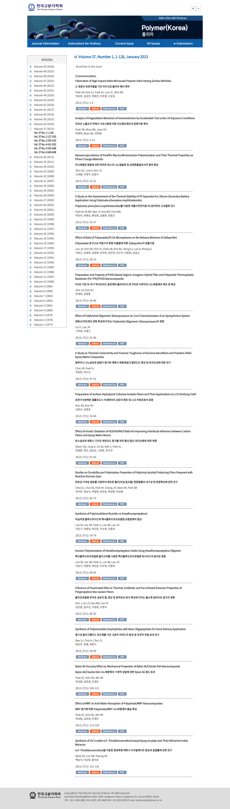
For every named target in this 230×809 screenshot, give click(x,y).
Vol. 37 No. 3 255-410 (45, 140)
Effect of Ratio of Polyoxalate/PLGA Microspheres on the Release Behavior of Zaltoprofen (126, 237)
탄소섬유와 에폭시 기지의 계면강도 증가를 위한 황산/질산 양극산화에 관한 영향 (116, 440)
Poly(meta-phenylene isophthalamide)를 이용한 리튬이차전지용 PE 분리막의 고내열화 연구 (125, 206)
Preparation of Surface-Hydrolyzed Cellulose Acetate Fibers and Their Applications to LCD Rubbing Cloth (135, 394)
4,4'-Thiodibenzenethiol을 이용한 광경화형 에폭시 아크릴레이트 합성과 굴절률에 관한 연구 (123, 750)
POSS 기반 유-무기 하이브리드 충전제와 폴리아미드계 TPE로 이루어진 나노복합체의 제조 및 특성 (125, 284)
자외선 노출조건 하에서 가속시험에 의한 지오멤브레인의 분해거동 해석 (111, 123)
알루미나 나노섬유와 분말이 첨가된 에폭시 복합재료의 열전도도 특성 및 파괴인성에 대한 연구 (123, 362)
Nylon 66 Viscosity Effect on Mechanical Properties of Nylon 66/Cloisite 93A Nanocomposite (127, 666)
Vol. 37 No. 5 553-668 (45, 148)
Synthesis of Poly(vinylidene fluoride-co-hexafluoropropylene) (111, 513)
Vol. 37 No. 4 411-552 (45, 144)
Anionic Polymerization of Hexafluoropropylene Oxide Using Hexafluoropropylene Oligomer (128, 550)
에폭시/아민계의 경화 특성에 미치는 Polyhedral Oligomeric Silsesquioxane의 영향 (119, 321)
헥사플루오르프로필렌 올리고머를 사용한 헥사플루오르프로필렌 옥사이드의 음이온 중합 (120, 556)
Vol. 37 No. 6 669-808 (45, 152)
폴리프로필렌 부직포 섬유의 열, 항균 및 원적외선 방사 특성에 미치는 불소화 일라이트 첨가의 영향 (125, 597)
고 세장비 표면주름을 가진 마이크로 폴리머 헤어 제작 (102, 86)
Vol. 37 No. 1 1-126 (44, 132)
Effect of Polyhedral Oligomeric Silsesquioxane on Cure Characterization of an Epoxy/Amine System (132, 315)
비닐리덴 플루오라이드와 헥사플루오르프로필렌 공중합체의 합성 (108, 519)
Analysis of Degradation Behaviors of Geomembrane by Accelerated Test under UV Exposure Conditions (135, 118)
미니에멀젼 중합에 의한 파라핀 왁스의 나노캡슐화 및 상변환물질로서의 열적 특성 (116, 164)
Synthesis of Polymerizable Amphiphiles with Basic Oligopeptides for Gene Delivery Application (130, 629)
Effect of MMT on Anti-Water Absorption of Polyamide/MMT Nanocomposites (119, 703)
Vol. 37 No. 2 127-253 (45, 136)
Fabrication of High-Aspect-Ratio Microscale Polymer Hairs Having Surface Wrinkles (123, 80)
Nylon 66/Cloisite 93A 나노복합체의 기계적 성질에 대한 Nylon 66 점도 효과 (115, 672)
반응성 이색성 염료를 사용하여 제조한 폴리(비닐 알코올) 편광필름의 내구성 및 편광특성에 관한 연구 (126, 482)
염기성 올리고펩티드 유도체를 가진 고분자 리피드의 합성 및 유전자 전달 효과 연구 (117, 634)
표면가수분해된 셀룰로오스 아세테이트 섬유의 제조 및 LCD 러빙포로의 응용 (114, 399)
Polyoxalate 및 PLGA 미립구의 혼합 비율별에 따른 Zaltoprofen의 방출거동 (114, 243)
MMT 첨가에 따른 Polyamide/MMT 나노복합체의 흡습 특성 (106, 709)
